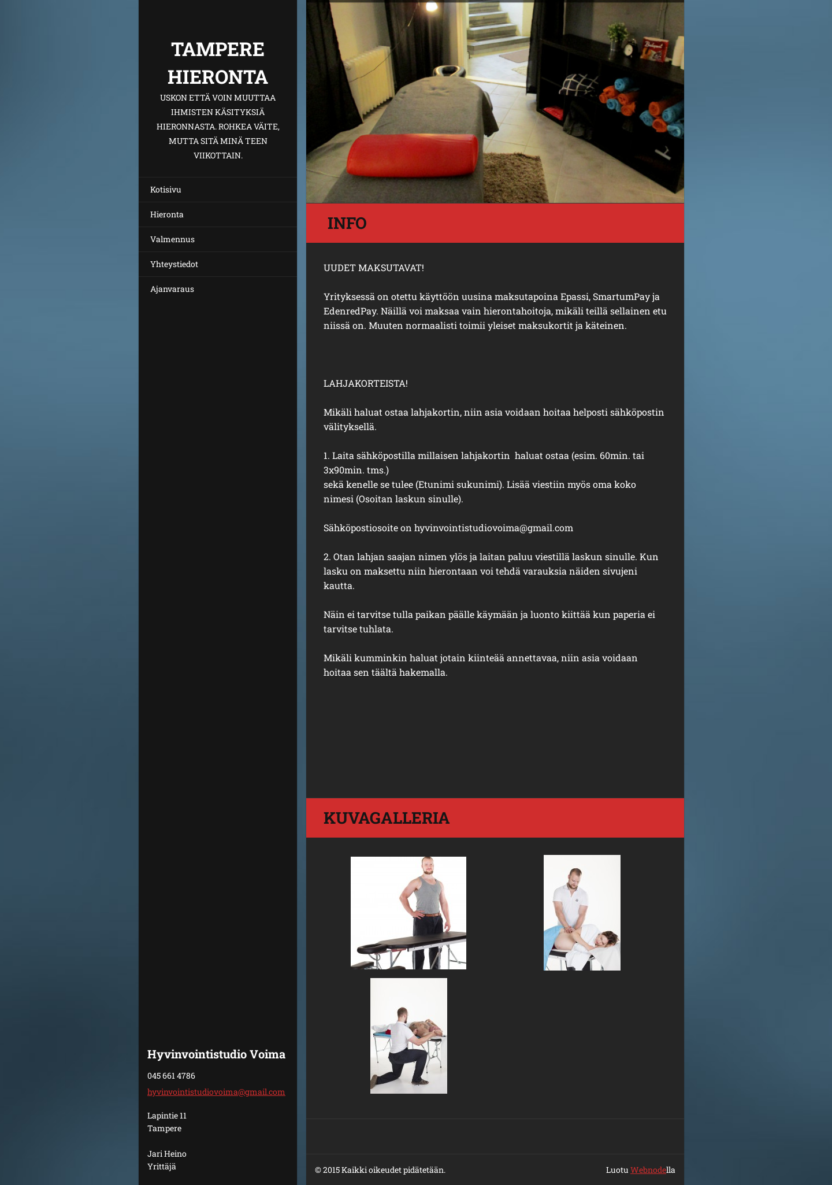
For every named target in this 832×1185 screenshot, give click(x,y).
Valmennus (172, 239)
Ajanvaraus (172, 288)
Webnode (648, 1169)
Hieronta (167, 214)
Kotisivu (165, 189)
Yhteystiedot (174, 263)
